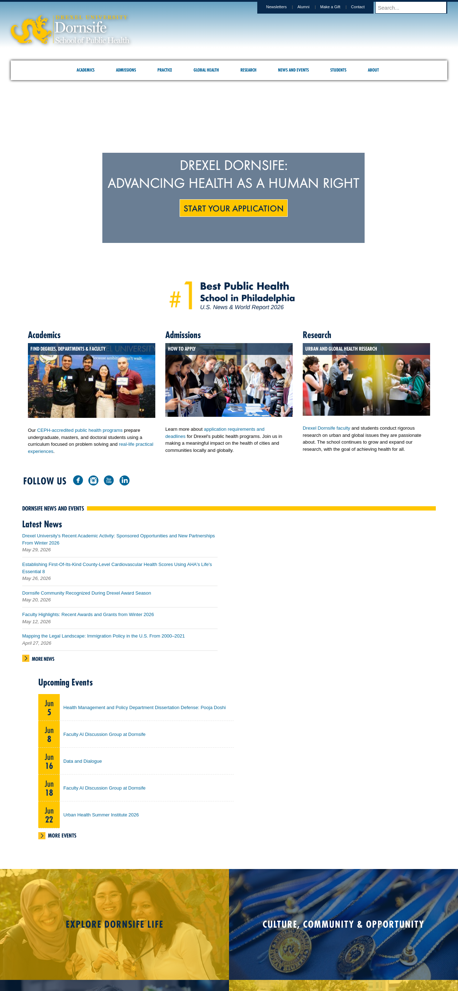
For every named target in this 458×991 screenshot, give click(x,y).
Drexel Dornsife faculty (326, 428)
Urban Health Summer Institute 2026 (101, 817)
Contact (364, 7)
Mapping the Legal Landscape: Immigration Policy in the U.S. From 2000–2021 (103, 638)
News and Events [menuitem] (293, 70)
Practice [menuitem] (164, 70)
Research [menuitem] (248, 70)
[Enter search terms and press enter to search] (415, 7)
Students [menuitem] (338, 70)
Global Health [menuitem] (206, 70)
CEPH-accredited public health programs (80, 430)
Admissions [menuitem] (126, 70)
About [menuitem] (373, 70)
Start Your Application (234, 208)
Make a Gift (337, 7)
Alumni (310, 7)
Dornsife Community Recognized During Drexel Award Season (86, 596)
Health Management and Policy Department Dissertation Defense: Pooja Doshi (144, 710)
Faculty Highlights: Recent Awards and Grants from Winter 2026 (88, 617)
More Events (62, 838)
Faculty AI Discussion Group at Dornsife (104, 737)
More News (43, 662)
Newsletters (283, 7)
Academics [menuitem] (85, 70)
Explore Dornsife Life (115, 927)
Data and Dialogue (82, 764)
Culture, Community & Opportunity (343, 927)
